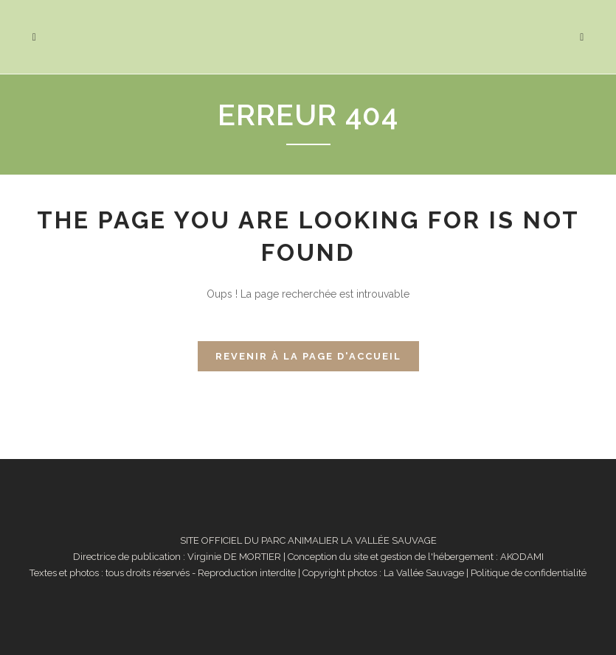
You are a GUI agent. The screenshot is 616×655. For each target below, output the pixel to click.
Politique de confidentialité (528, 572)
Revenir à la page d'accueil (308, 356)
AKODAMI (522, 556)
